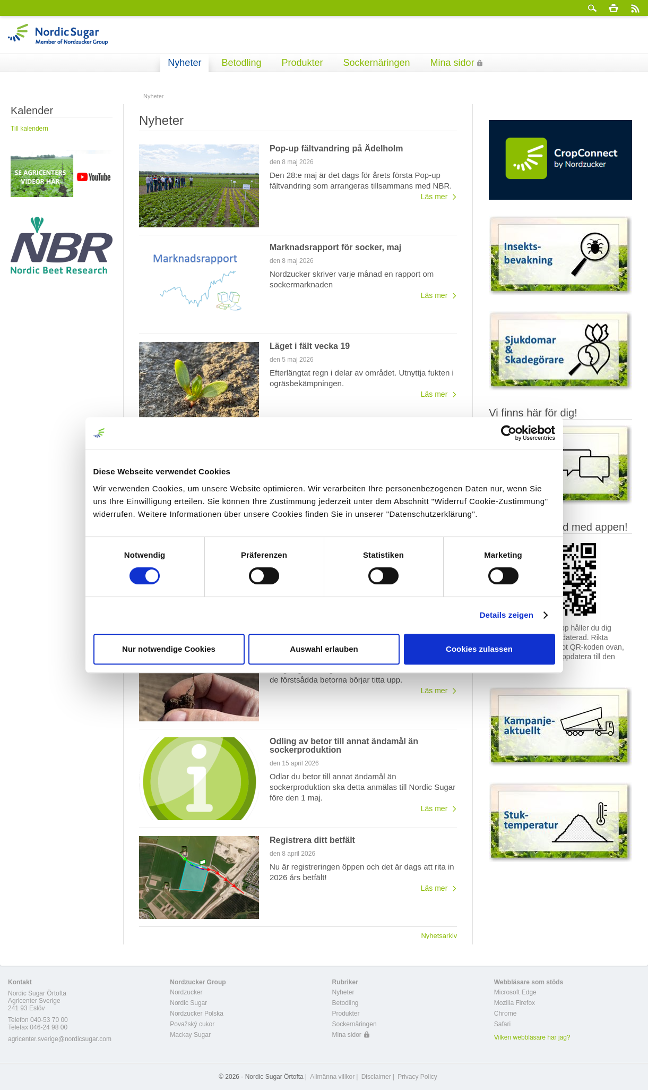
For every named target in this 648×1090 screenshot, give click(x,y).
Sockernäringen (376, 62)
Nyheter (184, 62)
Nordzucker (186, 992)
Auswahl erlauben (324, 648)
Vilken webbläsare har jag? (532, 1037)
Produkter (302, 62)
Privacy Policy (417, 1076)
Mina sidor (452, 62)
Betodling (241, 62)
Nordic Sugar (188, 1003)
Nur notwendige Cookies (168, 648)
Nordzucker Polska (196, 1013)
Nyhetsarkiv (439, 935)
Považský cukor (192, 1024)
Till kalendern (29, 128)
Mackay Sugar (190, 1034)
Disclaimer (376, 1076)
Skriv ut (613, 8)
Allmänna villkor (332, 1076)
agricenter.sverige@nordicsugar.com (59, 1039)
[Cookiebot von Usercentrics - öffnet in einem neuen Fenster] (508, 433)
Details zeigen (506, 614)
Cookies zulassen (479, 648)
